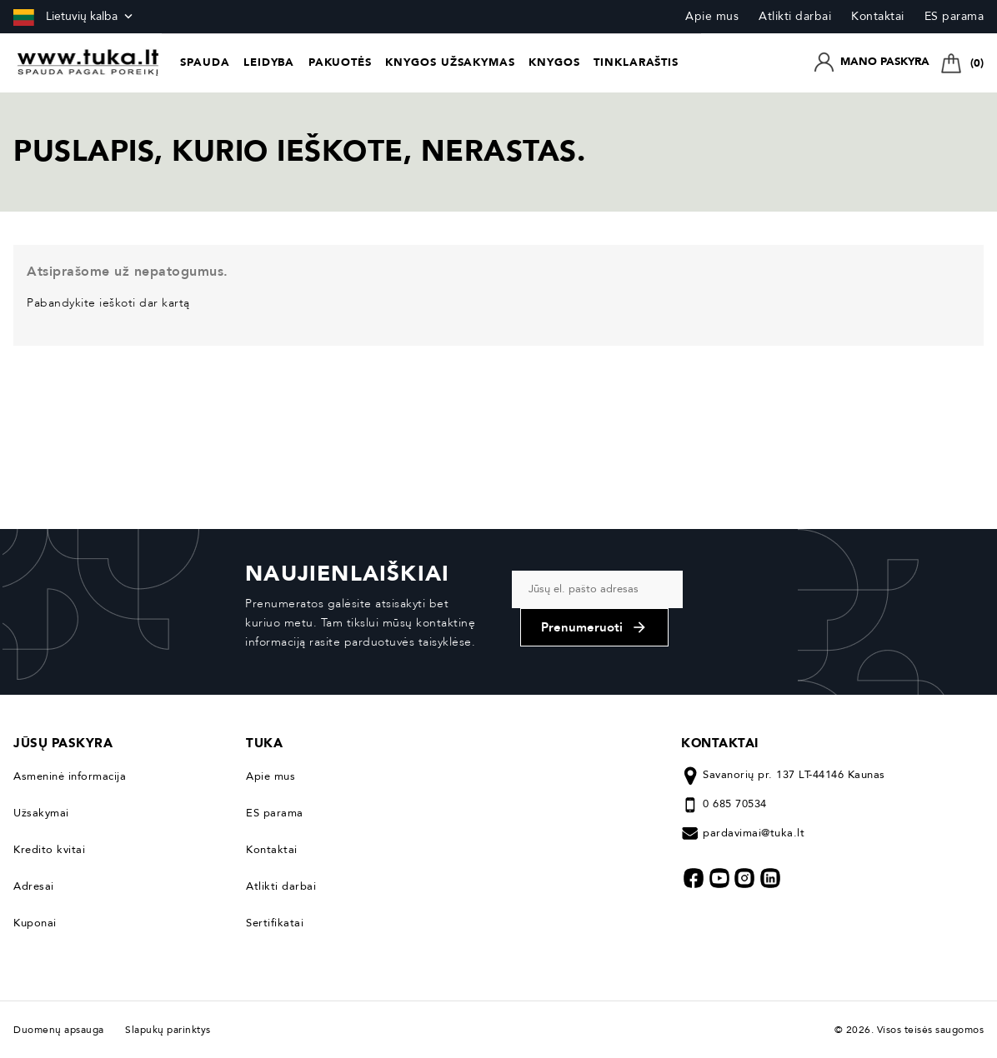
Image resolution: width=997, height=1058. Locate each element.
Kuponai (35, 923)
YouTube (719, 878)
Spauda (204, 62)
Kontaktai (877, 16)
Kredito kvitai (49, 849)
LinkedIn (770, 878)
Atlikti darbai (795, 16)
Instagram (744, 878)
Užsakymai (41, 813)
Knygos (554, 62)
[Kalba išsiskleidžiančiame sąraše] (74, 17)
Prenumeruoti (594, 627)
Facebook (693, 878)
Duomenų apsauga (63, 1029)
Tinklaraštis (636, 62)
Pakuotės (340, 62)
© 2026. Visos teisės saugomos (909, 1029)
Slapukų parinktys (168, 1029)
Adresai (33, 886)
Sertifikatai (274, 923)
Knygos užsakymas (449, 62)
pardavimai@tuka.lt (753, 833)
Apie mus (712, 16)
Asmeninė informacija (69, 776)
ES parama (954, 16)
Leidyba (268, 62)
